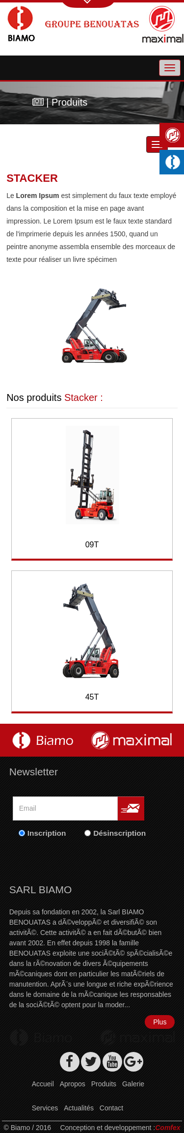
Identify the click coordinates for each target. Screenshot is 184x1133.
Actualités (79, 1108)
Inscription (46, 833)
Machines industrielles (174, 162)
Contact (111, 1108)
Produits (103, 1084)
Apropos (72, 1084)
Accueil (43, 1084)
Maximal (174, 135)
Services (45, 1108)
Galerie (133, 1084)
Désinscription (119, 833)
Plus (159, 1022)
